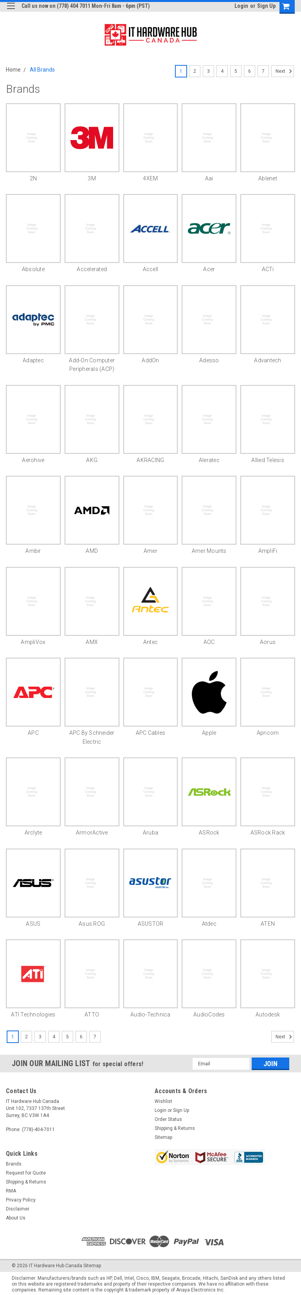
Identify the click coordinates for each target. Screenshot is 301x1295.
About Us (15, 1218)
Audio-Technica (150, 1014)
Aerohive (33, 460)
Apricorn (268, 733)
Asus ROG (92, 924)
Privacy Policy (21, 1200)
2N (33, 178)
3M (92, 178)
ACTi (268, 269)
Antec (150, 642)
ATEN (268, 924)
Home (13, 70)
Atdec (209, 924)
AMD (92, 551)
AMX (92, 642)
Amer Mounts (209, 551)
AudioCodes (209, 1014)
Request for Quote (26, 1173)
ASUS (33, 924)
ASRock (209, 832)
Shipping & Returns (175, 1128)
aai (209, 178)
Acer (209, 269)
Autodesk (268, 1014)
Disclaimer (17, 1209)
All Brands (42, 70)
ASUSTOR (151, 924)
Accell (151, 269)
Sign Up (266, 6)
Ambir (33, 551)
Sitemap (163, 1137)
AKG (91, 460)
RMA (11, 1191)
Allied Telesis (267, 460)
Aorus (268, 642)
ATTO (92, 1014)
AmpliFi (268, 551)
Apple (209, 733)
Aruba (150, 832)
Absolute (33, 269)
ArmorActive (92, 832)
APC (33, 733)
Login (241, 6)
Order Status (168, 1119)
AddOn (150, 360)
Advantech (267, 360)
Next (285, 71)
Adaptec (33, 360)
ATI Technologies (33, 1014)
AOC (209, 642)
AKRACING (150, 460)
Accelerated (92, 269)
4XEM (150, 178)
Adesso (209, 360)
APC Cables (151, 733)
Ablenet (267, 178)
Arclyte (33, 832)
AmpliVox (33, 642)
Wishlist (163, 1101)
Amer (150, 551)
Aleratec (209, 460)
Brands (14, 1164)
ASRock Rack (268, 832)
